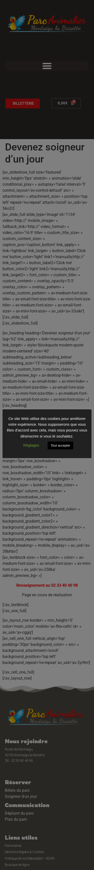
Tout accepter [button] (60, 445)
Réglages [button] (31, 445)
